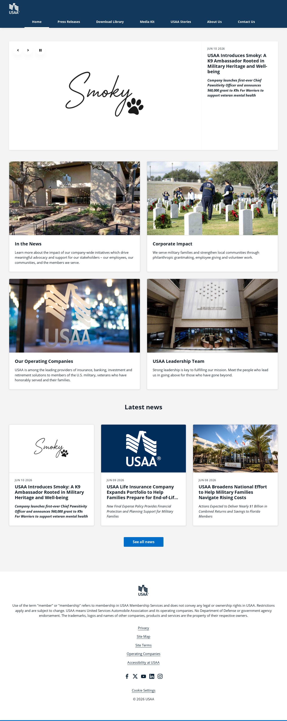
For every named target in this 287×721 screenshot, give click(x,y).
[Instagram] (160, 676)
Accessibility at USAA (143, 662)
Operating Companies (143, 653)
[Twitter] (135, 676)
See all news (143, 541)
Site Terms (143, 645)
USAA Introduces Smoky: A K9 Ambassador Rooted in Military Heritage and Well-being (237, 63)
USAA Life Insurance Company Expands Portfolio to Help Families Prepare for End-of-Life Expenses (142, 495)
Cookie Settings (143, 690)
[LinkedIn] (151, 676)
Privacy (143, 628)
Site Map (143, 636)
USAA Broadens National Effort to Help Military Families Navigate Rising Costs (233, 492)
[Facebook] (126, 676)
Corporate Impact (172, 244)
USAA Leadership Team (178, 361)
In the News (28, 244)
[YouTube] (143, 676)
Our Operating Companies (44, 361)
